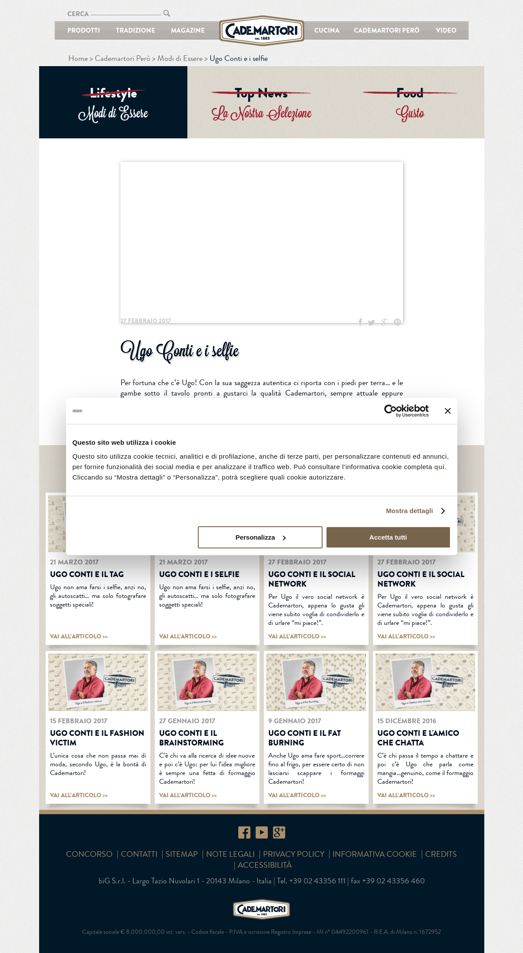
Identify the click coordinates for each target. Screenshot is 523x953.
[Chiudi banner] (448, 411)
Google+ (279, 832)
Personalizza (261, 537)
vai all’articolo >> (79, 636)
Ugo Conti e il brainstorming (191, 738)
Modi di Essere (180, 58)
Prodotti (83, 30)
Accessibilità (265, 865)
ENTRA (113, 102)
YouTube (262, 832)
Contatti (139, 854)
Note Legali (230, 854)
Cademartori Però (387, 30)
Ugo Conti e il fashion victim (97, 738)
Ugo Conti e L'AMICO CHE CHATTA (418, 738)
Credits (441, 854)
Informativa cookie (375, 854)
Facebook (244, 832)
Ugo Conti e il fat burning (304, 738)
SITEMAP (182, 854)
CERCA (78, 13)
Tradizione (135, 30)
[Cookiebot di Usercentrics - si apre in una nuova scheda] (391, 410)
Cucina (327, 30)
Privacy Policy (293, 854)
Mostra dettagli (409, 510)
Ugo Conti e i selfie (199, 574)
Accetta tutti (388, 537)
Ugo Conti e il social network (311, 579)
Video (446, 30)
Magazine (188, 30)
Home (78, 58)
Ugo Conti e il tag (87, 574)
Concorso (89, 854)
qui (439, 466)
